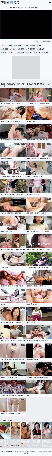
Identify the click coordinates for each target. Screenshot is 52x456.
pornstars (30, 49)
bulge (25, 45)
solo (11, 53)
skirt (3, 53)
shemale (40, 49)
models (21, 49)
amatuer (8, 45)
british (17, 45)
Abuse (26, 453)
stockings (20, 53)
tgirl (28, 53)
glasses (4, 49)
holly (12, 49)
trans (45, 53)
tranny (37, 53)
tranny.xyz (9, 2)
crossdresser (35, 45)
